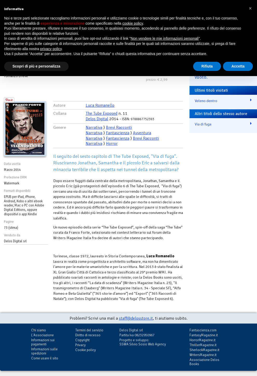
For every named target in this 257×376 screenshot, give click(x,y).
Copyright (82, 340)
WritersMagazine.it (203, 355)
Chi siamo (38, 330)
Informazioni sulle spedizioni (44, 351)
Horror (112, 143)
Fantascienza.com (203, 330)
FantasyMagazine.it (204, 335)
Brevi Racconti (119, 127)
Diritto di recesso (87, 335)
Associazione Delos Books (204, 362)
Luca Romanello (100, 105)
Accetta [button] (238, 66)
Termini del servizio (89, 330)
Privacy (80, 345)
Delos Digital (97, 119)
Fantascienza (117, 133)
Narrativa (94, 127)
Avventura (142, 133)
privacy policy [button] (51, 49)
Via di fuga (203, 124)
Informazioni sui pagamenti (43, 342)
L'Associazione (42, 335)
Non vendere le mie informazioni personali (164, 38)
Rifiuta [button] (207, 66)
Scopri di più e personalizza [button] (36, 66)
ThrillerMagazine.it (203, 345)
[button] (250, 8)
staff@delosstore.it (136, 318)
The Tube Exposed (101, 113)
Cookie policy (85, 350)
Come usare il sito (44, 358)
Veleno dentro (206, 100)
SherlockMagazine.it (204, 350)
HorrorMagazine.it (202, 340)
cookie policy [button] (132, 23)
